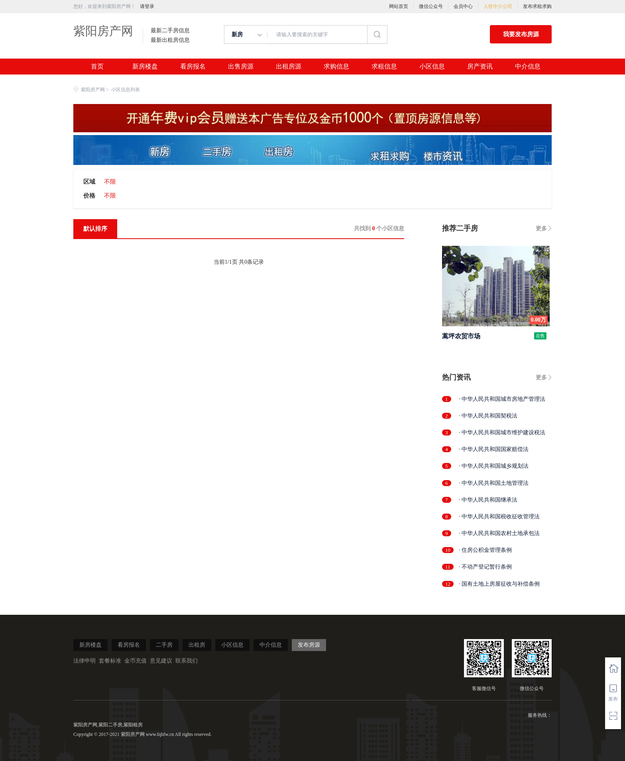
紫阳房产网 (103, 30)
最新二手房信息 (170, 30)
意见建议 (161, 661)
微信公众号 (431, 6)
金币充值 (135, 661)
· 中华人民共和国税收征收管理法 (499, 517)
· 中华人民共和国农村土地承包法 (499, 533)
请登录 (147, 6)
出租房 (197, 645)
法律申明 (84, 661)
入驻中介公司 (497, 6)
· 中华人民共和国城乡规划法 (494, 466)
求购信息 (336, 67)
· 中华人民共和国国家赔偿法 (494, 449)
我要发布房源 (521, 34)
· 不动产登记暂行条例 (485, 567)
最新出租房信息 (170, 40)
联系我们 (186, 661)
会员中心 (463, 6)
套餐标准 (110, 661)
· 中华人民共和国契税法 (488, 416)
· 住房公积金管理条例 (485, 550)
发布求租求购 (537, 6)
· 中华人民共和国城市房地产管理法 (502, 399)
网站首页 (398, 6)
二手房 (164, 645)
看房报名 (193, 67)
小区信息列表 (125, 89)
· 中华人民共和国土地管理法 (494, 483)
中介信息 (528, 67)
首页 (97, 67)
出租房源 (288, 67)
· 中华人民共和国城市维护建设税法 (502, 432)
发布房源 (309, 645)
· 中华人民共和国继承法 (488, 500)
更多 (541, 228)
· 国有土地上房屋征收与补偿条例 (499, 584)
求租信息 (384, 67)
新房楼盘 (145, 67)
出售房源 (241, 67)
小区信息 (432, 67)
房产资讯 (480, 67)
